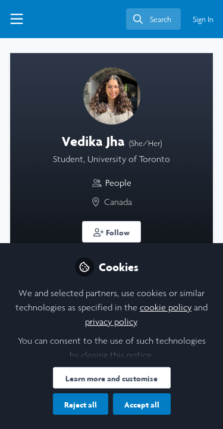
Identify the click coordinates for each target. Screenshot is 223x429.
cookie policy (165, 307)
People (118, 182)
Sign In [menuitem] (203, 19)
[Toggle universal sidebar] (16, 19)
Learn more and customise (111, 378)
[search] (153, 19)
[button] (111, 232)
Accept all (141, 404)
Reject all (80, 404)
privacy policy (111, 321)
